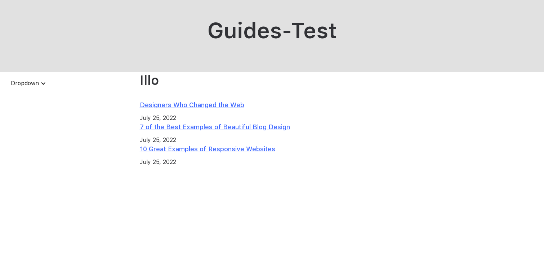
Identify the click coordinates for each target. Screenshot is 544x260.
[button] (28, 83)
